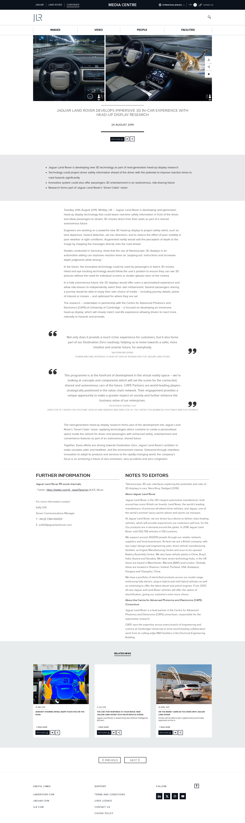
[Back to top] (196, 786)
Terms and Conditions (110, 794)
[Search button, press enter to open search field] (209, 17)
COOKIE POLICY (104, 813)
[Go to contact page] (206, 5)
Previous (111, 760)
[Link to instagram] (175, 796)
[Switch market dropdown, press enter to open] (171, 5)
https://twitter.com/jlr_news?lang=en (67, 490)
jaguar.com (41, 801)
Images (55, 30)
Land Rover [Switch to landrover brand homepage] (55, 5)
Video (98, 30)
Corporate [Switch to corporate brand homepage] (73, 5)
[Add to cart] (127, 139)
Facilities (188, 30)
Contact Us (102, 807)
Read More (41, 727)
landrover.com (43, 794)
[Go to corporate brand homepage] (51, 17)
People (142, 30)
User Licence (103, 801)
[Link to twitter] (167, 796)
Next (133, 760)
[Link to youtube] (183, 796)
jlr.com (38, 807)
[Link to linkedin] (159, 796)
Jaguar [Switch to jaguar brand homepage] (39, 5)
